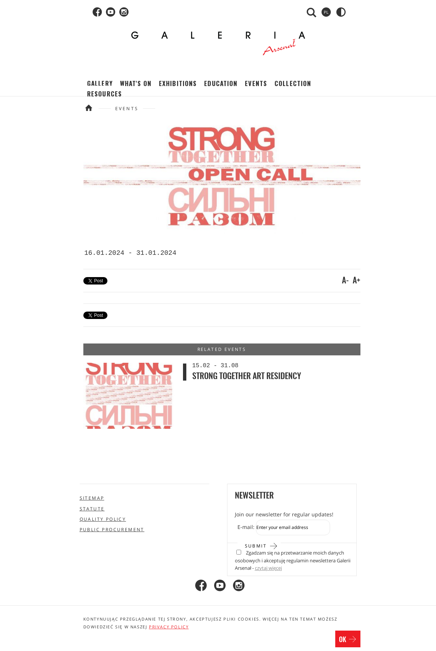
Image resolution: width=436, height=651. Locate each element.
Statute (92, 509)
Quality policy (103, 519)
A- (345, 281)
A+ (356, 281)
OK (348, 640)
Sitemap (92, 498)
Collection (292, 83)
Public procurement (112, 529)
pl (326, 12)
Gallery (100, 83)
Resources (104, 93)
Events (256, 83)
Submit (261, 545)
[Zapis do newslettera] (293, 527)
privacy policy (169, 626)
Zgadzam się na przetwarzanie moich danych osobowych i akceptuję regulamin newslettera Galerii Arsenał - (292, 560)
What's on (136, 83)
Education (220, 83)
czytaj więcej (268, 568)
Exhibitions (178, 83)
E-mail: (245, 526)
